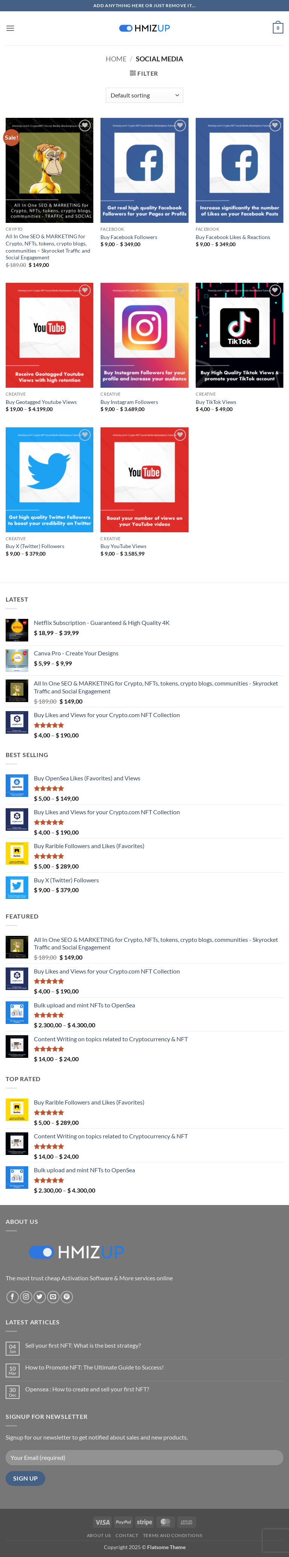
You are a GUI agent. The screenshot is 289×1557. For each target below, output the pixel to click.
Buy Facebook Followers (128, 237)
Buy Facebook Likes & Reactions (233, 237)
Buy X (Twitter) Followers (35, 546)
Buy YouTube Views (123, 546)
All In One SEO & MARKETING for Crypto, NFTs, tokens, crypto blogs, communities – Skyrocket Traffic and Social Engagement (48, 247)
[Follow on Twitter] (39, 1297)
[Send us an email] (53, 1297)
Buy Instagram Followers (129, 402)
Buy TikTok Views (216, 402)
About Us (99, 1535)
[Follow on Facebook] (12, 1297)
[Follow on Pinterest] (67, 1297)
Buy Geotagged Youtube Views (41, 402)
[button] (10, 28)
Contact (127, 1535)
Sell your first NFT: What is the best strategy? (83, 1345)
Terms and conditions (172, 1535)
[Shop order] (144, 95)
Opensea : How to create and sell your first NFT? (87, 1388)
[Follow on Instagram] (26, 1297)
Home (116, 59)
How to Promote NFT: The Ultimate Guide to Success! (94, 1367)
